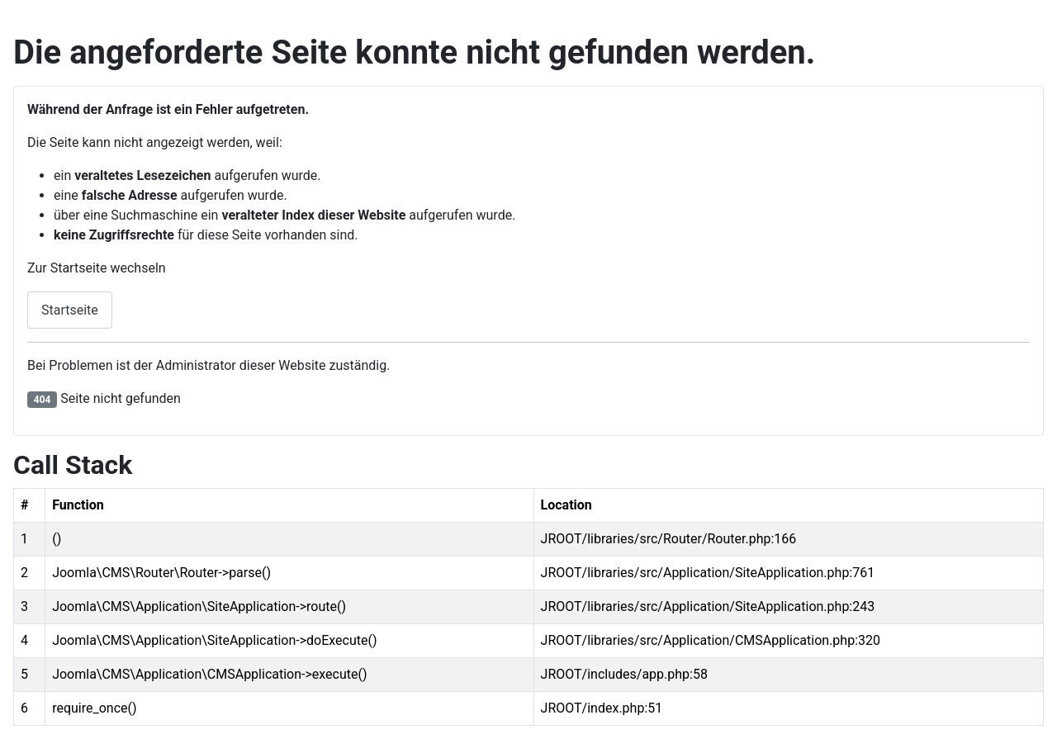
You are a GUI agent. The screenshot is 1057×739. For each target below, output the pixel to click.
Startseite (69, 310)
